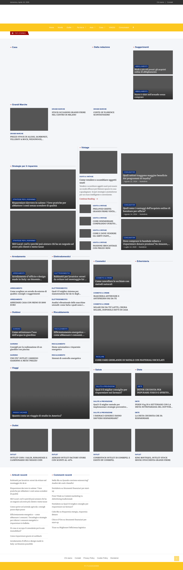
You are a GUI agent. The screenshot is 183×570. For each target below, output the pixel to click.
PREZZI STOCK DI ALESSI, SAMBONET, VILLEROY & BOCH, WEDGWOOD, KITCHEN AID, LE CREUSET (29, 139)
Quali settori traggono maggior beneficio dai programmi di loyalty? (145, 177)
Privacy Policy (89, 558)
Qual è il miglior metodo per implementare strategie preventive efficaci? (109, 407)
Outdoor (16, 312)
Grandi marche (16, 134)
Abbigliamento (141, 66)
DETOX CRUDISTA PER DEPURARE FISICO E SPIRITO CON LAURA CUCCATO (153, 392)
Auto (91, 27)
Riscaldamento (61, 312)
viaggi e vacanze (20, 412)
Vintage (85, 147)
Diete (139, 369)
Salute (98, 369)
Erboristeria (143, 261)
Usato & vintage (86, 176)
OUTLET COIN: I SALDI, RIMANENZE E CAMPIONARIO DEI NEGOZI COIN (28, 458)
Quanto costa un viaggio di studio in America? (37, 415)
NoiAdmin (143, 181)
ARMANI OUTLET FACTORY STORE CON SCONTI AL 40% (69, 458)
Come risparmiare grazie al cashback (26, 536)
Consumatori (124, 27)
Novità (60, 27)
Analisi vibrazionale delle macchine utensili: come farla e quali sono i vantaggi (68, 305)
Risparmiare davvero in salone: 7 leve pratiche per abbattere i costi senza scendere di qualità (39, 204)
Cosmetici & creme (104, 278)
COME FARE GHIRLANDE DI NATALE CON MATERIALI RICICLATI (129, 360)
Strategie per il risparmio (24, 166)
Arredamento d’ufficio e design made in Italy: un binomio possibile (29, 279)
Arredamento (19, 256)
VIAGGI (112, 27)
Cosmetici (100, 261)
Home (51, 27)
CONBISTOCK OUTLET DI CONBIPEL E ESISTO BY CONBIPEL (111, 458)
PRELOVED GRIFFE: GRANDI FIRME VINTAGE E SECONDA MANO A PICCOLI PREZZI (105, 213)
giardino (16, 329)
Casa (101, 27)
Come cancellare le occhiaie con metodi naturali (112, 282)
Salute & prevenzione (105, 386)
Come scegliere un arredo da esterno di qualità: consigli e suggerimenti (28, 292)
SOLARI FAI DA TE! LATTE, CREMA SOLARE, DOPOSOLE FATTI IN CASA (110, 308)
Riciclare (100, 357)
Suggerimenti (142, 47)
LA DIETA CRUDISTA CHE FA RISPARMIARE (148, 416)
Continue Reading (89, 198)
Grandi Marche (19, 104)
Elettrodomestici (62, 256)
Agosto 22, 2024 (130, 181)
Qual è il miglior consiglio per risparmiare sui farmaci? (111, 391)
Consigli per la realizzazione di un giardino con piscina (26, 348)
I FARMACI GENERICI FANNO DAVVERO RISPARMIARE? (107, 416)
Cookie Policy (102, 558)
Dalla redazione (102, 47)
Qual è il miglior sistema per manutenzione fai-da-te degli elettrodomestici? (65, 294)
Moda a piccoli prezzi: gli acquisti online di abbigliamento (150, 70)
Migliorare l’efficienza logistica (72, 527)
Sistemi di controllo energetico (66, 358)
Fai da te (80, 27)
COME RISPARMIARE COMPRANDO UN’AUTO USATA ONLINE (104, 223)
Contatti (170, 2)
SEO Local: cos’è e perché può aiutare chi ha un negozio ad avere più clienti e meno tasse (43, 245)
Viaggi (15, 368)
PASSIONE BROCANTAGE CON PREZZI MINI (105, 247)
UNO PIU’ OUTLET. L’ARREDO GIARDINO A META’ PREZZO (24, 359)
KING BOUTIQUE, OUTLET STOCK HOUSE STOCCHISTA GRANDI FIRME (153, 458)
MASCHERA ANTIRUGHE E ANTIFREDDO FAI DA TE (106, 297)
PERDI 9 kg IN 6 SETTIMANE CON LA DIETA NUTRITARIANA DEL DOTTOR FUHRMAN (153, 407)
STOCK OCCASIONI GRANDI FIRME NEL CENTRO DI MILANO (69, 113)
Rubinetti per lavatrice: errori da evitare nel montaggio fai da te (70, 279)
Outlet (69, 27)
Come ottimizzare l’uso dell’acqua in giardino (24, 333)
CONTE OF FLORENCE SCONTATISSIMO (103, 113)
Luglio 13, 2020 (130, 247)
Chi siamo (160, 2)
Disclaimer (114, 558)
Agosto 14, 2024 (130, 214)
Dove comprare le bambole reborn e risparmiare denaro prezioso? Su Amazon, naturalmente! (145, 244)
